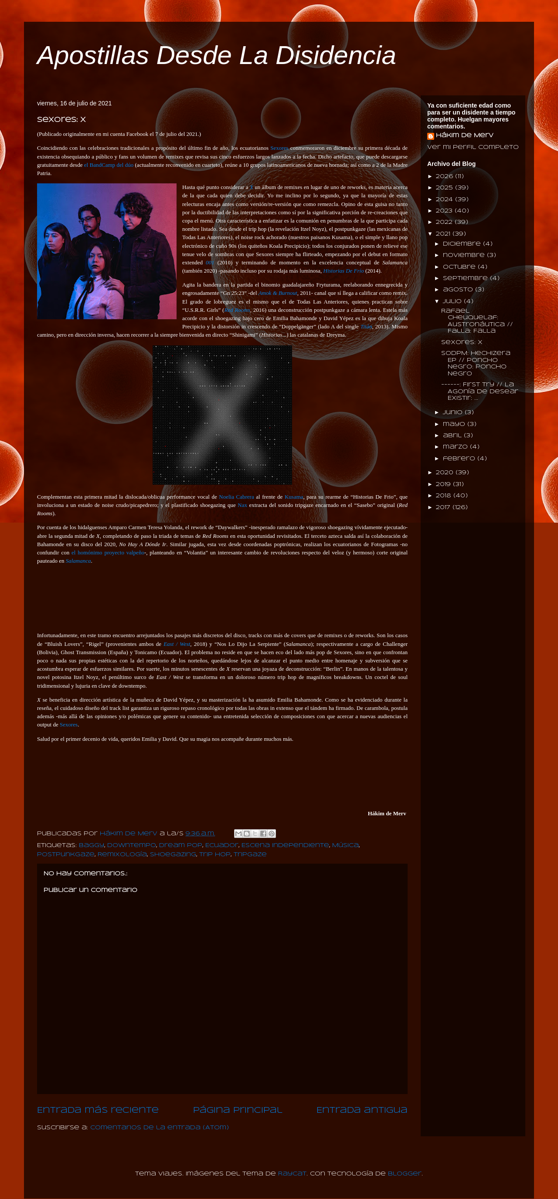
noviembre (465, 255)
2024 (445, 200)
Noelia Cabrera (236, 496)
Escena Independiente (285, 845)
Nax (242, 505)
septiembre (466, 278)
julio (453, 301)
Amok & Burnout (278, 293)
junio (454, 412)
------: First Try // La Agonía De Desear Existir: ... (479, 391)
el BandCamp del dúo (108, 165)
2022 (445, 222)
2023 (445, 211)
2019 (444, 484)
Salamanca (78, 560)
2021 (444, 234)
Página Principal (237, 1111)
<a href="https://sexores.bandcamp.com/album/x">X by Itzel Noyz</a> (222, 775)
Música (345, 845)
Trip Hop (215, 855)
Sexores (279, 148)
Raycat (292, 1174)
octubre (460, 267)
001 (210, 262)
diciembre (463, 244)
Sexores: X (462, 342)
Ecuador (221, 845)
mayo (455, 424)
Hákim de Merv (464, 135)
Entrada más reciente (98, 1111)
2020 (446, 473)
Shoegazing (173, 855)
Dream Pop (180, 845)
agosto (459, 290)
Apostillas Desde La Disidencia (216, 55)
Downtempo (131, 845)
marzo (456, 447)
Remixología (122, 855)
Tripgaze (250, 855)
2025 (445, 188)
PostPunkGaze (66, 855)
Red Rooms (237, 310)
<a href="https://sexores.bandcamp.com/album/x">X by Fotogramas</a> (222, 597)
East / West (176, 644)
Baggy (91, 845)
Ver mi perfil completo (473, 147)
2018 (444, 496)
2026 (445, 176)
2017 (444, 507)
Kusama (294, 496)
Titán (366, 326)
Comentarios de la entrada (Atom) (159, 1128)
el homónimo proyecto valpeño (107, 552)
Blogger (405, 1174)
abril (453, 436)
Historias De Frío (343, 270)
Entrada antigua (362, 1111)
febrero (460, 459)
